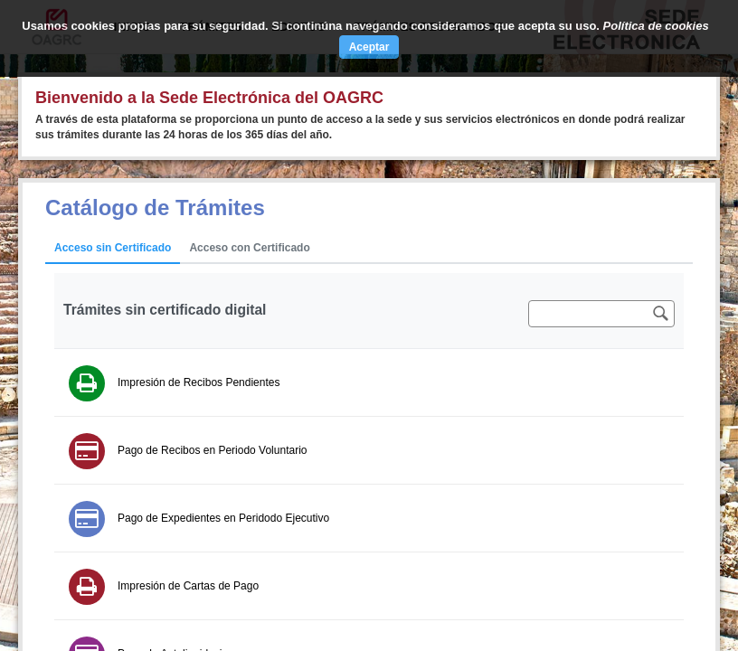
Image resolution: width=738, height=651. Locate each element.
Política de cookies (656, 26)
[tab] (112, 248)
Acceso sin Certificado (112, 247)
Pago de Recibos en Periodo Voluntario (212, 450)
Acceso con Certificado (249, 247)
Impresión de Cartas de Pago (188, 586)
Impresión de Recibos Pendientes (198, 382)
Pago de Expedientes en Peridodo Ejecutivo (223, 518)
